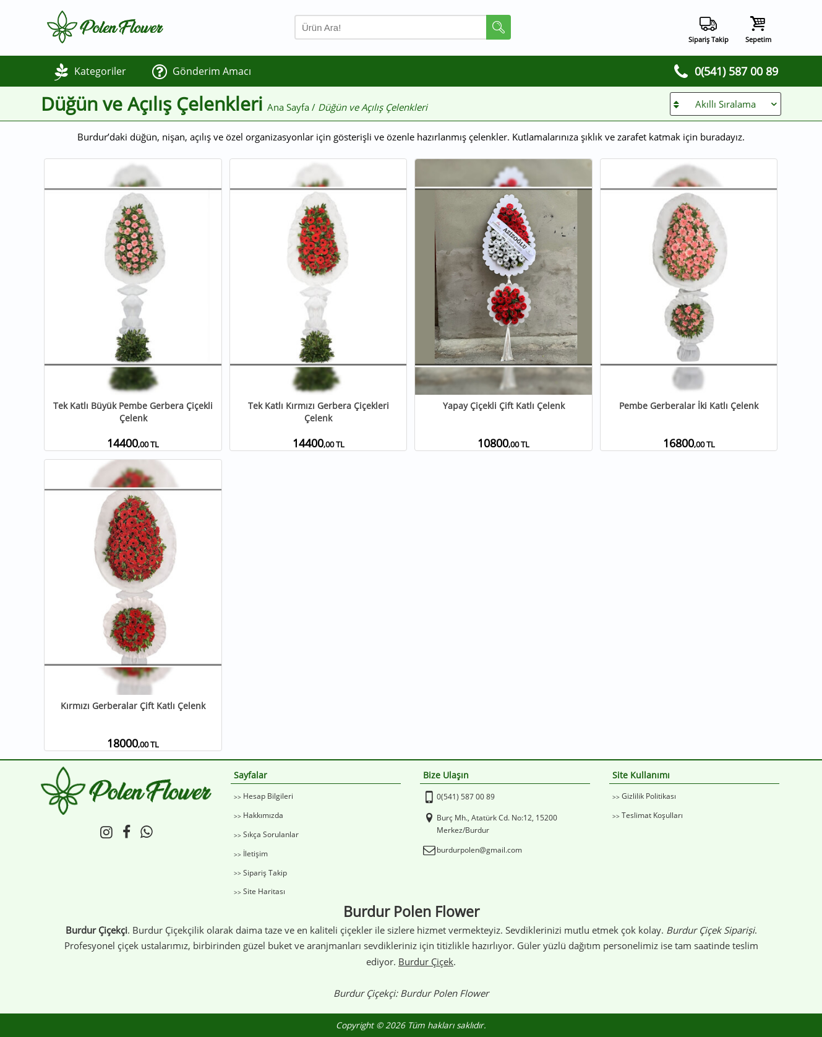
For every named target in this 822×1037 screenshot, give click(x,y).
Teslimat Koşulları (652, 815)
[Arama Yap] (402, 27)
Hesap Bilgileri (268, 796)
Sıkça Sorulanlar (271, 834)
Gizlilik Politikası (649, 796)
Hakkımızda (263, 815)
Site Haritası (264, 891)
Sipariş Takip (265, 872)
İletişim (255, 853)
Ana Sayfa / (292, 107)
